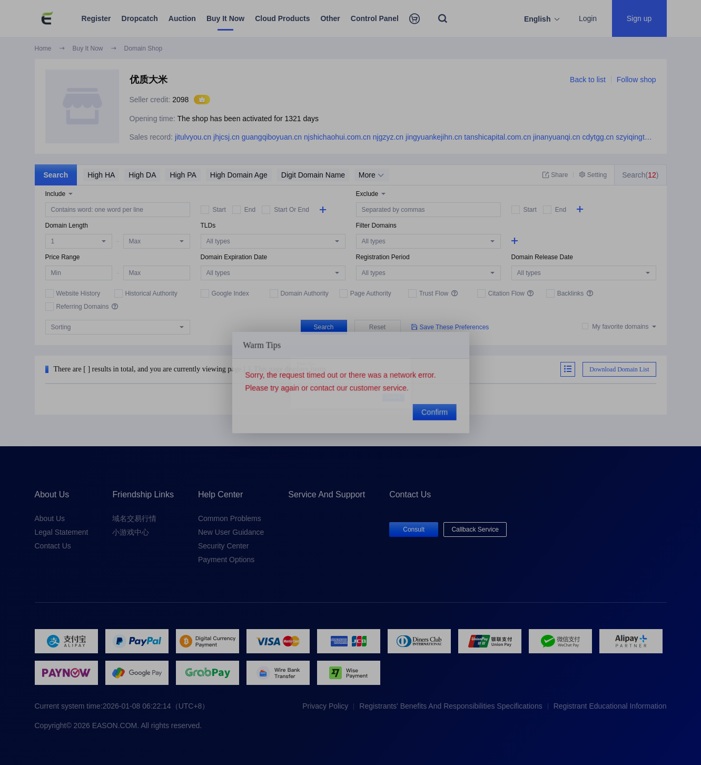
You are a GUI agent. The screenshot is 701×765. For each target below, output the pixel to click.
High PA (183, 175)
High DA (142, 175)
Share (555, 175)
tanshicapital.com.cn (497, 137)
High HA (101, 175)
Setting (593, 175)
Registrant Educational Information (610, 706)
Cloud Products (282, 18)
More (371, 175)
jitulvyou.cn (193, 137)
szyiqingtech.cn (641, 137)
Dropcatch (140, 18)
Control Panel (375, 18)
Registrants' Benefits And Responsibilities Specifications (450, 706)
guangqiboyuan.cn (272, 137)
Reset (377, 327)
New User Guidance (231, 532)
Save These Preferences (450, 327)
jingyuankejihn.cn (434, 137)
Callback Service (474, 529)
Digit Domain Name (313, 175)
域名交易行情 (134, 518)
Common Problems (229, 518)
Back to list (588, 79)
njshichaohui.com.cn (337, 137)
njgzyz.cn (388, 137)
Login (588, 18)
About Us (50, 518)
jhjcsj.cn (226, 137)
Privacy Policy (325, 706)
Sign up (639, 18)
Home (43, 48)
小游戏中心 (130, 532)
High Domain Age (239, 175)
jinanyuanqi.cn (556, 137)
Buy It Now (225, 18)
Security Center (223, 546)
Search (56, 175)
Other (330, 18)
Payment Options (226, 559)
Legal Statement (61, 532)
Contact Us (53, 546)
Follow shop (636, 79)
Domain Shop (143, 48)
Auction (182, 18)
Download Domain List (619, 369)
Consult (413, 529)
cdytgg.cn (598, 137)
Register (96, 18)
